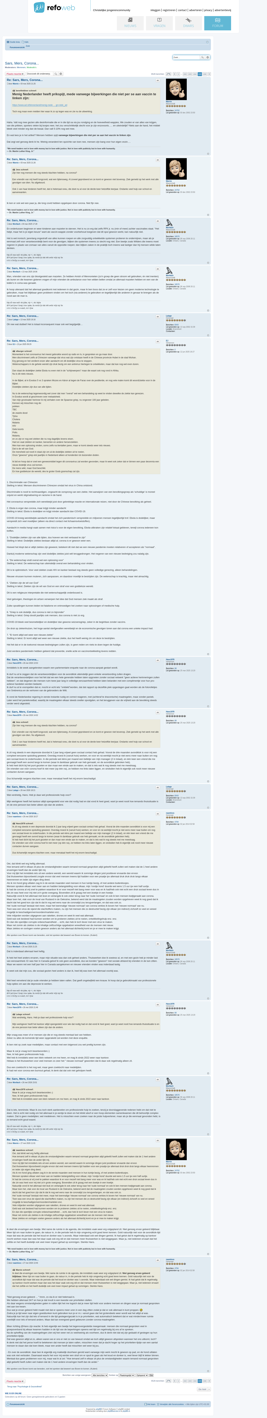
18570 (177, 236)
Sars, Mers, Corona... (22, 63)
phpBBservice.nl (113, 1411)
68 (176, 668)
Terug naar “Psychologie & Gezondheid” (24, 1386)
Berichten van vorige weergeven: (85, 1375)
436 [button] (204, 74)
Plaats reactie (14, 73)
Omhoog (208, 154)
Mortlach (170, 228)
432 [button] (185, 74)
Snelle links (15, 42)
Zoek (202, 57)
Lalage (169, 316)
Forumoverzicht (17, 1404)
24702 (177, 111)
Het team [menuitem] (151, 1404)
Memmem (21, 67)
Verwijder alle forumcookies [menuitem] (172, 1404)
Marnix (169, 102)
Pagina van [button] (168, 74)
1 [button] (178, 74)
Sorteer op (122, 1375)
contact (182, 10)
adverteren (195, 10)
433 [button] (190, 74)
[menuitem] (28, 46)
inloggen (155, 10)
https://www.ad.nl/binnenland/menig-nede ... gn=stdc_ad (39, 105)
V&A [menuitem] (26, 42)
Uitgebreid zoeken (207, 57)
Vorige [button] (174, 74)
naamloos (170, 813)
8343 (177, 325)
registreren (169, 10)
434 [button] (194, 74)
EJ (167, 341)
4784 (177, 822)
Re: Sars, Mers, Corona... (25, 80)
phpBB (98, 1409)
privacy (208, 10)
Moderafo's (31, 67)
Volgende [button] (209, 74)
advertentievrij (223, 10)
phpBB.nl (126, 1411)
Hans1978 (170, 659)
